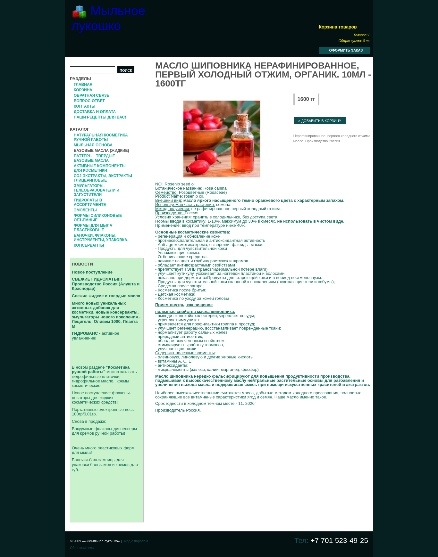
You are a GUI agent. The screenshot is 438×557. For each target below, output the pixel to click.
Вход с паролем (135, 541)
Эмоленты (85, 210)
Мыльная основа (93, 145)
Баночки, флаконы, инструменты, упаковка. (101, 237)
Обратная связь (91, 95)
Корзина (83, 90)
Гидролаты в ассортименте (90, 202)
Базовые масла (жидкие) (101, 150)
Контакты (84, 106)
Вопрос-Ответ (89, 101)
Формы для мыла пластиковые (93, 227)
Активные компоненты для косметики (100, 168)
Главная (83, 84)
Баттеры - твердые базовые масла (94, 158)
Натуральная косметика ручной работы (101, 137)
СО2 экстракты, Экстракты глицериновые (103, 178)
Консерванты (89, 245)
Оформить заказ (346, 50)
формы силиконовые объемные (98, 217)
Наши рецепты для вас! (100, 117)
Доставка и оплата (95, 112)
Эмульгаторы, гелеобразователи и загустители (96, 190)
